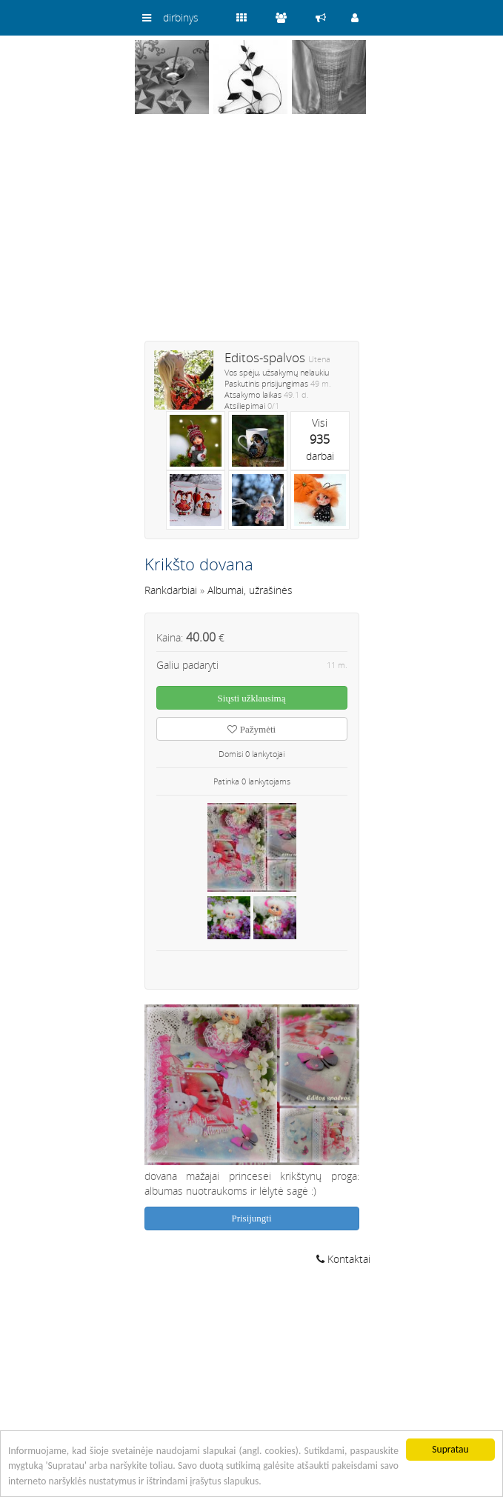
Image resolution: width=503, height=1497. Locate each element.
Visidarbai (320, 439)
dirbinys (181, 17)
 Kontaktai (343, 1259)
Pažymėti (251, 729)
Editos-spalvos (264, 357)
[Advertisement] (251, 237)
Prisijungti (251, 1218)
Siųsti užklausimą (252, 698)
